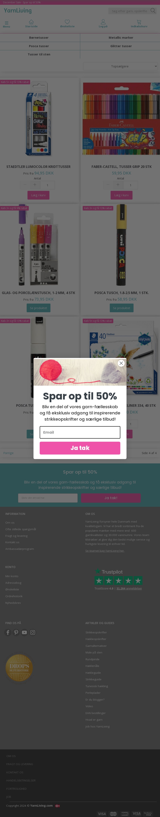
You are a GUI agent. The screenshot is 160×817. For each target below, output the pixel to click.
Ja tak (80, 452)
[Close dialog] (121, 367)
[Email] (80, 436)
